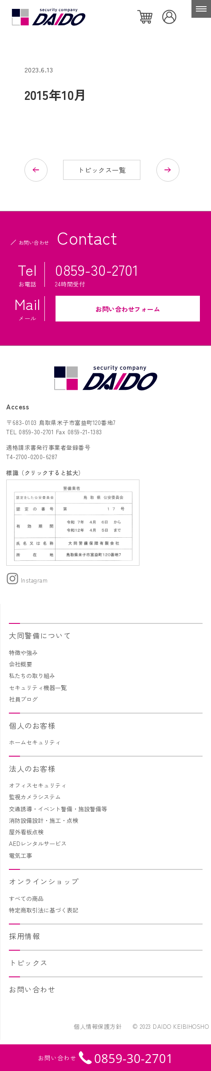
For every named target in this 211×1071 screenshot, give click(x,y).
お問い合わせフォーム (128, 308)
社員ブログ (23, 699)
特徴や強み (23, 652)
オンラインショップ (44, 881)
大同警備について (40, 635)
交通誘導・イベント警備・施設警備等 (58, 809)
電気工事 (20, 855)
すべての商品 (26, 898)
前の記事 (39, 170)
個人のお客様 (32, 725)
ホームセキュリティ (35, 742)
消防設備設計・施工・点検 (43, 820)
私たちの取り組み (32, 675)
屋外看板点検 (26, 832)
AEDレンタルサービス (38, 843)
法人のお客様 (32, 768)
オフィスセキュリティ (38, 785)
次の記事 (164, 170)
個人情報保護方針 (98, 1026)
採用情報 (24, 936)
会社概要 (20, 664)
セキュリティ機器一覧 (38, 687)
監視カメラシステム (35, 797)
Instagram (27, 580)
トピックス (28, 962)
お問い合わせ (32, 989)
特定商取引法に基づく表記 (43, 910)
